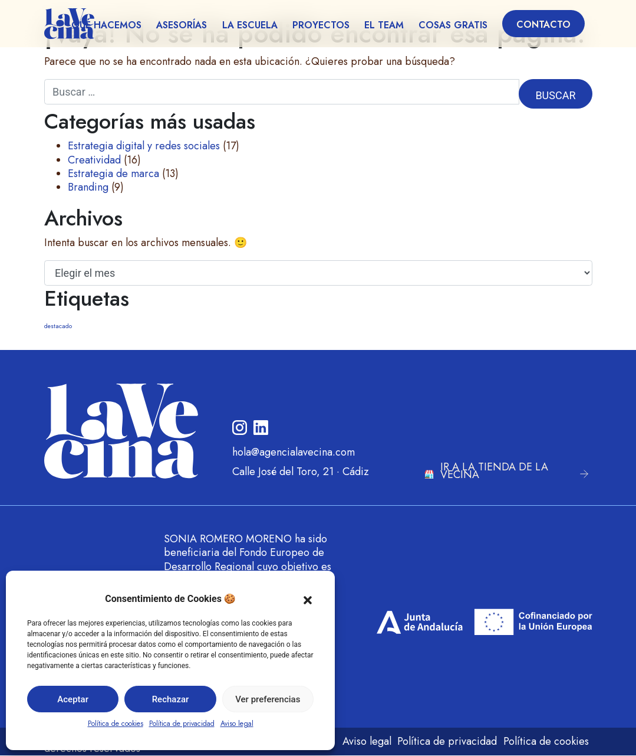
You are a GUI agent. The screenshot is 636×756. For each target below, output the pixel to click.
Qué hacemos (106, 25)
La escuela (250, 25)
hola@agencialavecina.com (293, 452)
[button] (308, 599)
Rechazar (170, 699)
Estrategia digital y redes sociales (144, 145)
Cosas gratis (452, 25)
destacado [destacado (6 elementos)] (58, 326)
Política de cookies (115, 723)
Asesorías (181, 25)
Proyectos (321, 25)
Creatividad (94, 160)
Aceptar (72, 699)
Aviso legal (236, 723)
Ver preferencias (267, 699)
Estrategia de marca (113, 173)
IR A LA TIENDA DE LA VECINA (494, 470)
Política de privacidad (182, 723)
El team (384, 25)
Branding (88, 187)
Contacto (543, 24)
